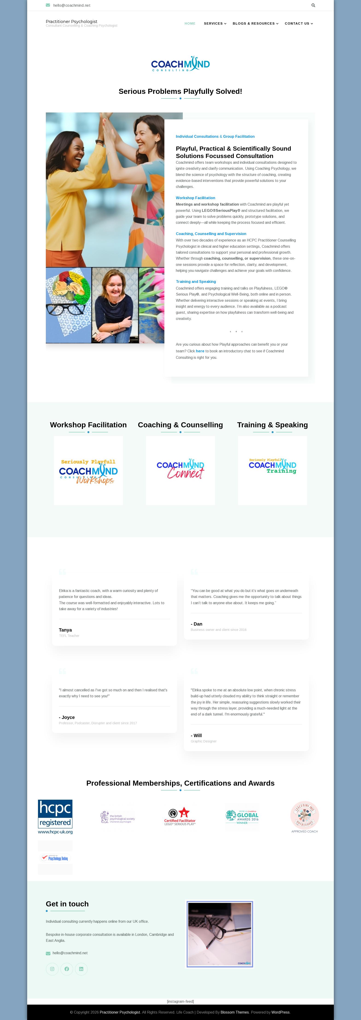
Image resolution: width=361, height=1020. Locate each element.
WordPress (280, 1012)
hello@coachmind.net (70, 953)
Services (213, 23)
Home (190, 23)
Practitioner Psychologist (71, 21)
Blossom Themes (235, 1012)
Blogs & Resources (254, 23)
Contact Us (297, 23)
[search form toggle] (313, 5)
